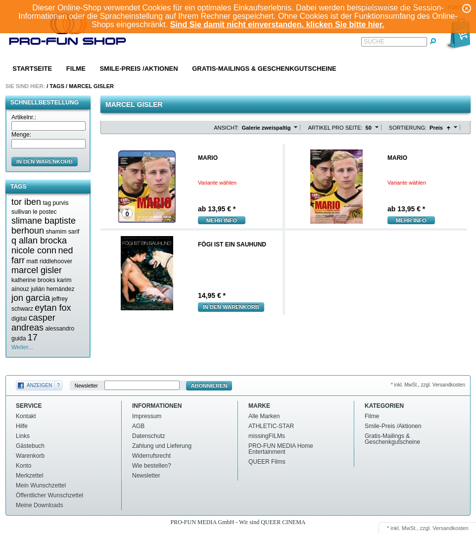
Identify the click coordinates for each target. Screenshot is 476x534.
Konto (23, 465)
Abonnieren (209, 385)
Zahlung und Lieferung (161, 445)
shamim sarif (62, 231)
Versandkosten (450, 528)
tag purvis (55, 202)
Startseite (32, 68)
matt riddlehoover (49, 261)
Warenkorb (30, 455)
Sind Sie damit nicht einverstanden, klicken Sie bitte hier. (277, 24)
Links (23, 436)
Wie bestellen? (151, 465)
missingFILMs (266, 436)
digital (19, 318)
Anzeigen (39, 385)
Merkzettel (29, 475)
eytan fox (53, 308)
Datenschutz (148, 436)
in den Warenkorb (44, 161)
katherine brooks (33, 280)
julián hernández (52, 289)
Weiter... (22, 347)
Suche (374, 41)
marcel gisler (36, 270)
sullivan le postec (33, 211)
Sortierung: (408, 128)
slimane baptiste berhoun (43, 226)
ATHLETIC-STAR (271, 426)
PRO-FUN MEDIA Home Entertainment (280, 448)
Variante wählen (217, 183)
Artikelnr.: (23, 117)
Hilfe (22, 426)
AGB (138, 426)
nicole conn (33, 250)
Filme (76, 68)
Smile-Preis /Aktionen (138, 68)
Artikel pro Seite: (335, 128)
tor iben (26, 202)
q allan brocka (39, 240)
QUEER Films (267, 461)
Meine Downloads (39, 505)
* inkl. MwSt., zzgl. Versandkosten (428, 385)
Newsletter (86, 385)
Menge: (21, 134)
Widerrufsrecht (151, 455)
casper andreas (33, 323)
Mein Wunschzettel (41, 485)
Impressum (146, 416)
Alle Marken (264, 416)
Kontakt (26, 416)
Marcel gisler (91, 86)
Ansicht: (226, 128)
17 (33, 337)
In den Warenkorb (231, 307)
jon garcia (30, 298)
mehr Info (221, 220)
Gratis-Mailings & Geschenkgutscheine (264, 68)
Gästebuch (30, 445)
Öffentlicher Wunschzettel (49, 495)
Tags (56, 86)
